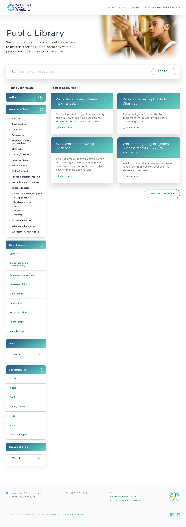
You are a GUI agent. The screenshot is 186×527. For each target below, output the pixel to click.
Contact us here (75, 514)
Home (113, 492)
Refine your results (20, 88)
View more (64, 127)
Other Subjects (26, 245)
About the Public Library (124, 496)
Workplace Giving (26, 109)
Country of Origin (18, 447)
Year (11, 344)
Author (26, 97)
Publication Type (26, 370)
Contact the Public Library (125, 500)
